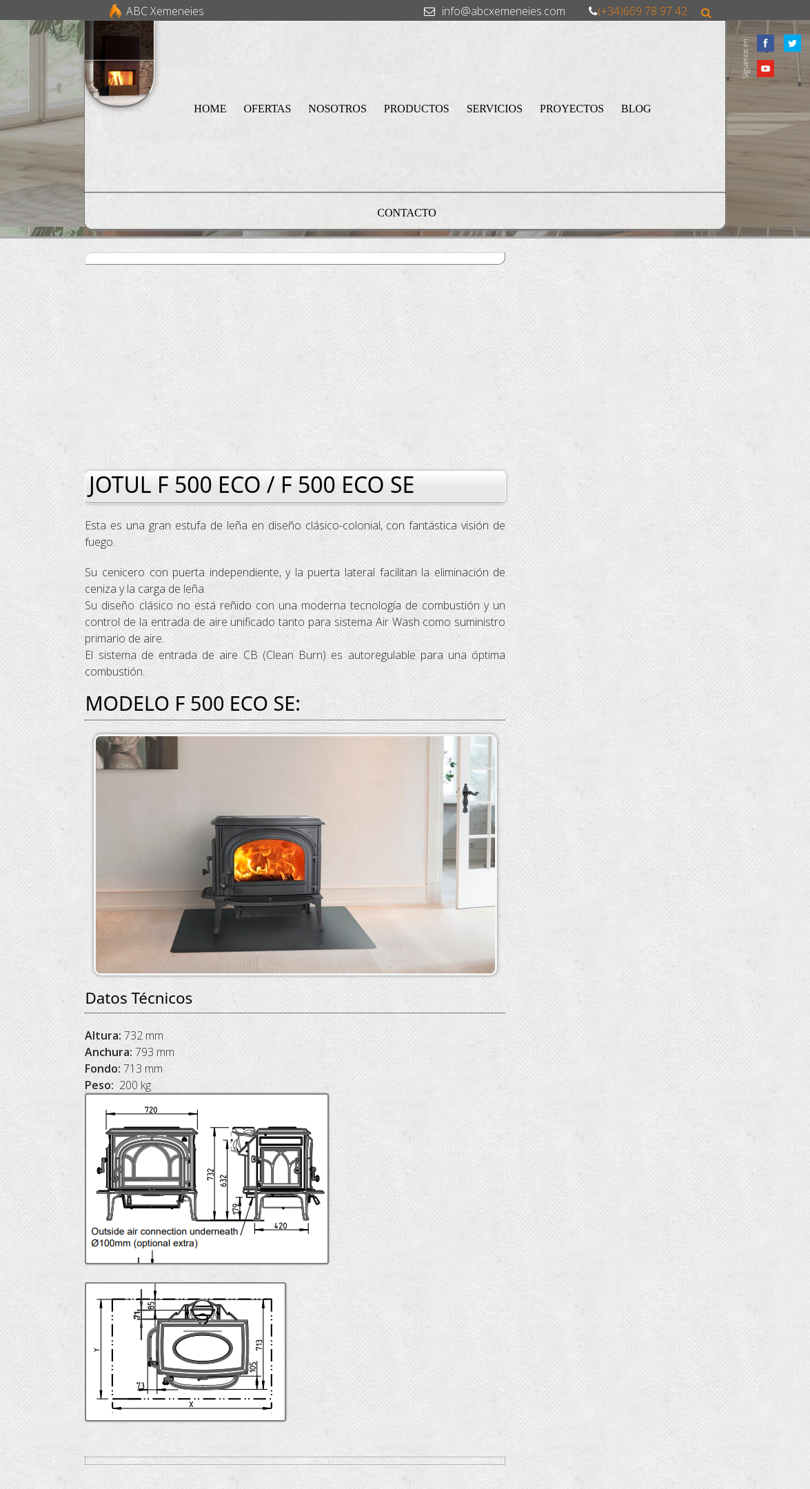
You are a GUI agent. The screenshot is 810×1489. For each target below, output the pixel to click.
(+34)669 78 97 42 (642, 11)
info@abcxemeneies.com (503, 11)
